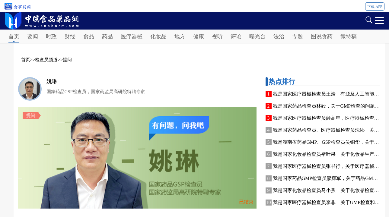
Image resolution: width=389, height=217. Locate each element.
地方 (179, 36)
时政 (51, 36)
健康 (198, 36)
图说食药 (322, 36)
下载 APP (374, 7)
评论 (236, 36)
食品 (88, 36)
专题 (297, 36)
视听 (217, 36)
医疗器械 (131, 36)
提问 (67, 59)
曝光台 (257, 36)
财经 (70, 36)
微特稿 (348, 36)
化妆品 (158, 36)
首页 (13, 36)
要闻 (32, 36)
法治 (278, 36)
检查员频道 (46, 59)
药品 (107, 36)
